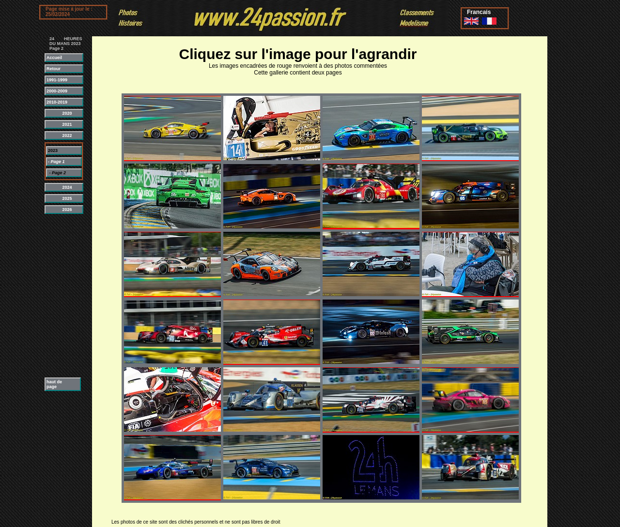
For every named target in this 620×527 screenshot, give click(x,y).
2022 (59, 135)
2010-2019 (58, 102)
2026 (59, 209)
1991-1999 (58, 79)
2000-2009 (58, 91)
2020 (59, 113)
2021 (59, 124)
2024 (59, 187)
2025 (59, 198)
